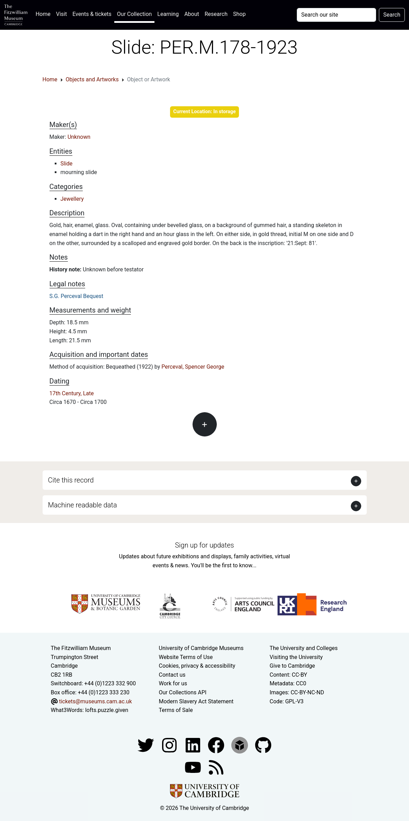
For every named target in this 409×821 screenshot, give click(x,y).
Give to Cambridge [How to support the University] (292, 665)
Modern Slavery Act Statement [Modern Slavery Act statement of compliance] (196, 701)
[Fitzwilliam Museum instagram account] (170, 744)
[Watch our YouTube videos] (193, 767)
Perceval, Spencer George (192, 366)
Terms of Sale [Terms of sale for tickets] (176, 710)
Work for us (173, 683)
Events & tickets (92, 14)
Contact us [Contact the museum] (172, 674)
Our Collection (134, 14)
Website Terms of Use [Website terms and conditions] (186, 657)
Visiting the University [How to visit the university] (295, 657)
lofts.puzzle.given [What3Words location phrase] (106, 710)
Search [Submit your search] (391, 14)
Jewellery (72, 199)
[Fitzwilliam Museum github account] (263, 744)
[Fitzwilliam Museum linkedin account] (217, 744)
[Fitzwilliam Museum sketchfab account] (240, 744)
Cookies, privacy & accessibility (197, 665)
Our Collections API (183, 692)
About (191, 14)
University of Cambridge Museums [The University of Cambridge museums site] (201, 648)
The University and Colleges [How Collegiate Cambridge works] (303, 648)
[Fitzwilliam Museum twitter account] (146, 744)
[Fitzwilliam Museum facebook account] (193, 744)
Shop (239, 14)
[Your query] (336, 15)
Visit (61, 14)
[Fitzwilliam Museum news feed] (216, 767)
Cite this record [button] (71, 480)
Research (216, 14)
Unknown (79, 137)
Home (44, 13)
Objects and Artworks (92, 79)
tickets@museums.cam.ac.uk (95, 701)
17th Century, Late (72, 393)
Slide (67, 163)
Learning (168, 14)
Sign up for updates (204, 545)
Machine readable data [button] (82, 505)
